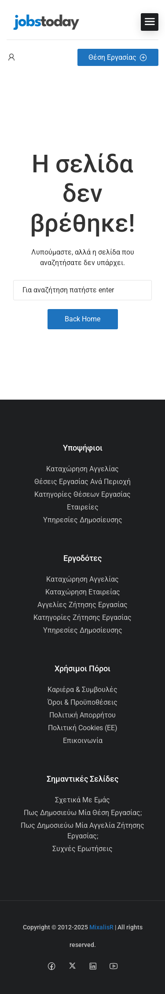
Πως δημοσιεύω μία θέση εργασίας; (83, 812)
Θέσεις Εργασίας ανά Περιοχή (82, 481)
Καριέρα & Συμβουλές (82, 689)
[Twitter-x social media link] (72, 965)
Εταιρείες (83, 507)
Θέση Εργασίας (117, 57)
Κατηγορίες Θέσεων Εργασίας (82, 494)
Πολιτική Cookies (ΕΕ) (82, 728)
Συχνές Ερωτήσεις (82, 849)
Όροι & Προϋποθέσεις (82, 702)
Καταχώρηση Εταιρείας (82, 592)
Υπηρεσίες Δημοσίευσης (82, 520)
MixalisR (101, 927)
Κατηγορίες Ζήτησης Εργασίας (82, 617)
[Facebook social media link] (51, 965)
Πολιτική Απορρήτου (82, 715)
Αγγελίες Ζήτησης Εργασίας (82, 605)
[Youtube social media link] (113, 965)
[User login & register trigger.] (11, 57)
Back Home (82, 319)
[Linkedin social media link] (93, 965)
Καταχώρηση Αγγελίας (82, 469)
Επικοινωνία (83, 740)
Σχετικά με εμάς (82, 800)
